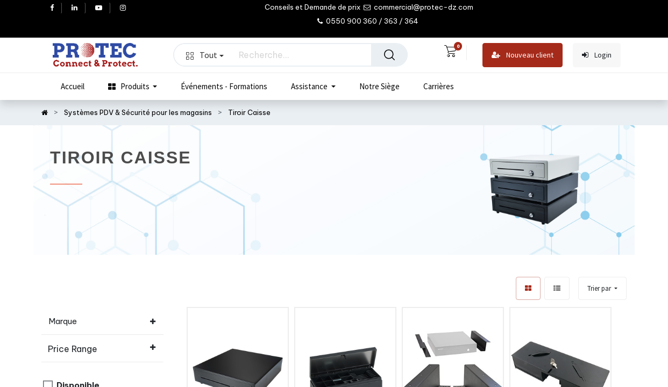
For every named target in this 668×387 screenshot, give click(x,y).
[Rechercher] (389, 55)
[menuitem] (72, 86)
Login (597, 55)
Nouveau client (522, 55)
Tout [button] (205, 54)
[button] (602, 288)
